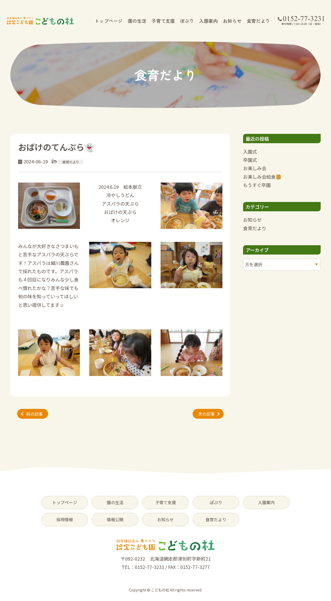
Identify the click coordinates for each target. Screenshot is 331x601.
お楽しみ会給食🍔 (262, 176)
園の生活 (137, 20)
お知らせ (232, 20)
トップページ (109, 20)
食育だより (258, 20)
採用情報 (64, 519)
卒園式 (250, 159)
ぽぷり (187, 20)
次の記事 (206, 414)
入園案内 (208, 20)
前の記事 (34, 414)
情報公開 (115, 519)
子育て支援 (163, 20)
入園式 (250, 151)
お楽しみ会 (254, 168)
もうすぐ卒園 (257, 185)
